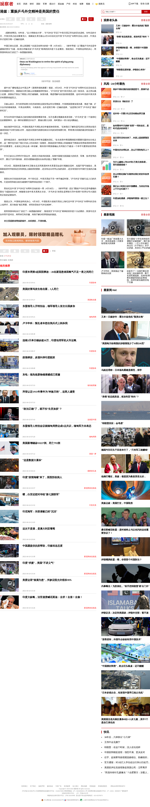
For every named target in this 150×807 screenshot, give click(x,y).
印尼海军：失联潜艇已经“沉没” (39, 511)
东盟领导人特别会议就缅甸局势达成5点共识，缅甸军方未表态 (56, 425)
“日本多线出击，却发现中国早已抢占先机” (122, 692)
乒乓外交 (7, 256)
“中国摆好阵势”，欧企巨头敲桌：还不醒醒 (133, 60)
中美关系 (92, 505)
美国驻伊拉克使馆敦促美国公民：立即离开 (125, 767)
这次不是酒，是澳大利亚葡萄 (38, 528)
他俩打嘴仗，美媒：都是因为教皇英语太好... (123, 476)
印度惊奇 (92, 283)
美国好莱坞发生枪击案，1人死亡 (40, 288)
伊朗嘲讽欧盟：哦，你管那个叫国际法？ (132, 49)
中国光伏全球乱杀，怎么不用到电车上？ (131, 150)
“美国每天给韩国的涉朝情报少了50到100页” (123, 343)
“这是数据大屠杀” (32, 460)
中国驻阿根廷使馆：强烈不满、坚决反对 (124, 752)
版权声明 (41, 786)
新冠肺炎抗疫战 (90, 488)
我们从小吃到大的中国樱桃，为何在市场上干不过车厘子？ (131, 187)
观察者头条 (92, 471)
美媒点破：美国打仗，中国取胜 (117, 503)
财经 (32, 4)
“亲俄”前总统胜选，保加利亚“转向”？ (132, 36)
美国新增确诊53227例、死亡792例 (41, 443)
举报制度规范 (102, 786)
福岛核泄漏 (92, 385)
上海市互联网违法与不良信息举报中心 (94, 800)
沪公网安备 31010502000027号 (52, 800)
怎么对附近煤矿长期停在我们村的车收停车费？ (131, 175)
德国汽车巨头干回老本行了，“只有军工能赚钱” (124, 450)
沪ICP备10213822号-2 (29, 791)
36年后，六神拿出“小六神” (117, 737)
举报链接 (93, 786)
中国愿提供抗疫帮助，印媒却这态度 (42, 545)
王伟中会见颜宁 (112, 742)
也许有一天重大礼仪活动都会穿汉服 (129, 113)
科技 (75, 4)
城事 (82, 4)
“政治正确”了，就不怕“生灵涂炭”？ (42, 408)
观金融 (61, 4)
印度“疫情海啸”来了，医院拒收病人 (42, 477)
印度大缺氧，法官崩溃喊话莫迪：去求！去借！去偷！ (52, 597)
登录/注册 (144, 3)
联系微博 (67, 786)
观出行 (52, 4)
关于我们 (33, 786)
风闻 (25, 4)
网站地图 (84, 786)
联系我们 (25, 786)
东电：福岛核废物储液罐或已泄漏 (41, 374)
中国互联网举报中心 (72, 800)
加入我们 (75, 786)
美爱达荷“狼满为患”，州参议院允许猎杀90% (47, 579)
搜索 (146, 12)
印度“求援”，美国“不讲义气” (38, 562)
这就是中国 (92, 420)
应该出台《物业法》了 (123, 101)
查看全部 (145, 20)
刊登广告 (59, 786)
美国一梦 (92, 454)
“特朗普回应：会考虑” (112, 423)
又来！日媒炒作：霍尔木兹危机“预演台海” (132, 27)
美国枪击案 (92, 300)
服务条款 (50, 786)
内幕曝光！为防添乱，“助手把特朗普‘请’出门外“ (125, 586)
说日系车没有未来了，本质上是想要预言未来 (131, 139)
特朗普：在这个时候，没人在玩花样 (122, 747)
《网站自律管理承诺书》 (118, 786)
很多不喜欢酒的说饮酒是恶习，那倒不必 (131, 89)
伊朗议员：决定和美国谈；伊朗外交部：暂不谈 (124, 612)
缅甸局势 (92, 317)
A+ (32, 24)
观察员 (100, 4)
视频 (88, 4)
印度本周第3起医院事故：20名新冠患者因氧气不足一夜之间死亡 (58, 271)
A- (26, 24)
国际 (38, 4)
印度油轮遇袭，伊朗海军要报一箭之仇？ (131, 198)
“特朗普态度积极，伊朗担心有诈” (131, 69)
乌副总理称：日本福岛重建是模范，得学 (121, 370)
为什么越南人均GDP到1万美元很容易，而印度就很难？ (130, 163)
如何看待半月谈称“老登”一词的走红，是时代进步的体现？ (131, 127)
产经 (68, 4)
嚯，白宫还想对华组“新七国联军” (41, 494)
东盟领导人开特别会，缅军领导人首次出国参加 (48, 306)
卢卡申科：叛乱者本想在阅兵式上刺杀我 (45, 323)
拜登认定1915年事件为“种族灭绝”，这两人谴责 (48, 391)
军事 (45, 4)
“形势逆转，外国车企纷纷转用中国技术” (121, 639)
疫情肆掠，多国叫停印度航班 (38, 357)
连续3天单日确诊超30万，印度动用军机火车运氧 (49, 340)
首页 (19, 4)
